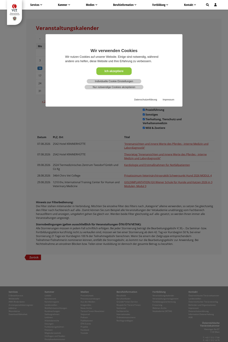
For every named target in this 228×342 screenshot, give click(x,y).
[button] (207, 4)
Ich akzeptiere (113, 71)
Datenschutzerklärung (145, 99)
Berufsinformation (123, 5)
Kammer (62, 5)
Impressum (168, 99)
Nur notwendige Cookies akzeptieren (114, 87)
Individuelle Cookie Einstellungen (114, 81)
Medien (90, 5)
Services (34, 5)
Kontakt (188, 5)
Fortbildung (158, 5)
